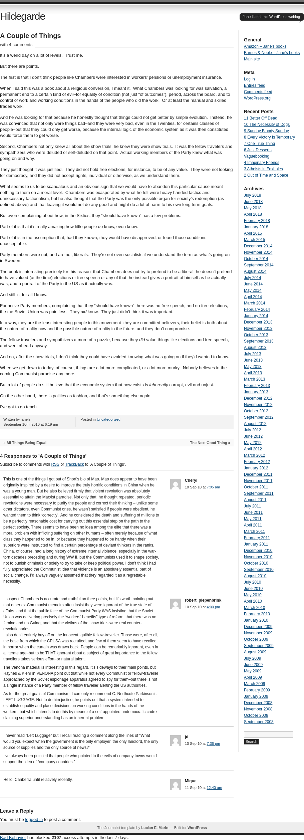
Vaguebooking (256, 156)
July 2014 (252, 277)
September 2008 (259, 721)
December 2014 (258, 246)
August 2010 (255, 576)
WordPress (197, 828)
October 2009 (256, 639)
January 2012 (256, 468)
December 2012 (258, 398)
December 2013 (258, 322)
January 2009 (256, 696)
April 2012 (253, 449)
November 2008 (258, 709)
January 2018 (256, 227)
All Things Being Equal (26, 443)
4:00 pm (213, 607)
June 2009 (253, 664)
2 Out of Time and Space (266, 175)
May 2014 (253, 290)
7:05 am (213, 487)
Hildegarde (22, 16)
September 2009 (259, 645)
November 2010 (258, 557)
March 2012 (254, 455)
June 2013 (253, 360)
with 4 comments (16, 44)
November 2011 (258, 480)
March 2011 (254, 531)
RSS (55, 464)
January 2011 (256, 544)
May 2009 (253, 671)
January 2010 (256, 620)
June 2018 (253, 201)
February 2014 (257, 309)
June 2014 (253, 284)
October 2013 (256, 335)
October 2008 (256, 715)
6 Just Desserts (258, 150)
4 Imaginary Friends (261, 162)
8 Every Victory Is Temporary (269, 137)
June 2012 (253, 436)
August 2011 (255, 499)
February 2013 (257, 385)
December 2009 (258, 626)
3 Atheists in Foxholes (263, 169)
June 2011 (253, 512)
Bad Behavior (13, 837)
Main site (252, 59)
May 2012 (253, 442)
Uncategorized (108, 419)
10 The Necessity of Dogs (267, 124)
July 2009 (252, 658)
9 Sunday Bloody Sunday (266, 131)
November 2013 (258, 328)
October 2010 (256, 563)
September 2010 (259, 569)
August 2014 (255, 271)
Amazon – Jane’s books (265, 46)
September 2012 (259, 417)
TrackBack (74, 464)
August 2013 (255, 347)
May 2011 (253, 518)
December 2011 (258, 474)
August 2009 (255, 652)
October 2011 (256, 487)
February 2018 (257, 220)
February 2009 (257, 690)
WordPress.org (257, 98)
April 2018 (253, 214)
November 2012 (258, 404)
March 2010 (254, 607)
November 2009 (258, 633)
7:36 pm (213, 744)
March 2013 (254, 379)
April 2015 (253, 233)
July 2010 (252, 582)
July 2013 (252, 354)
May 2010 (253, 595)
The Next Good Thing (208, 443)
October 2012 (256, 411)
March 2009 (254, 683)
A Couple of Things (30, 35)
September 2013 (259, 341)
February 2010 (257, 614)
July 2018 (252, 195)
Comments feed (258, 91)
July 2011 (252, 506)
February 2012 (257, 461)
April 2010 (253, 601)
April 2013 (253, 373)
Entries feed (254, 85)
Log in (249, 79)
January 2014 (256, 315)
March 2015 (254, 239)
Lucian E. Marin (154, 828)
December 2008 (258, 702)
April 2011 (253, 525)
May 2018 (253, 208)
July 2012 (252, 430)
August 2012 (255, 423)
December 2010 (258, 550)
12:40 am (214, 788)
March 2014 (254, 303)
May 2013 (253, 366)
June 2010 (253, 588)
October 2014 (256, 258)
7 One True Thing (259, 143)
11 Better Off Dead (260, 118)
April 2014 (253, 296)
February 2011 (257, 538)
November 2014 (258, 252)
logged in (34, 819)
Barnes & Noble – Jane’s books (272, 52)
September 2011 (259, 493)
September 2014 (259, 265)
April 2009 (253, 677)
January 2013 (256, 392)
